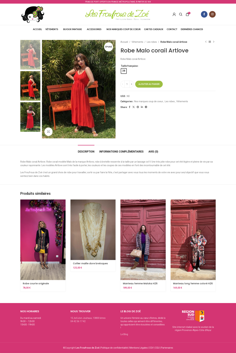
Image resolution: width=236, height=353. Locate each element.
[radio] (123, 71)
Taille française (129, 66)
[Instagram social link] (212, 14)
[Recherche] (180, 14)
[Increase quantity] (131, 84)
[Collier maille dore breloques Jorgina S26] (93, 230)
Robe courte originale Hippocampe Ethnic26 (36, 285)
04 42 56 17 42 (78, 321)
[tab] (86, 150)
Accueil (124, 42)
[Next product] (214, 42)
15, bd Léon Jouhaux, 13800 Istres (88, 318)
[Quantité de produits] (127, 84)
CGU (157, 347)
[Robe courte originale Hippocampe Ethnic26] (43, 240)
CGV (151, 347)
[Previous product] (206, 42)
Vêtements (137, 42)
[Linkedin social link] (142, 107)
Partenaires (167, 347)
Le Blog (124, 334)
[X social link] (133, 107)
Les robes (152, 42)
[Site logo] (32, 14)
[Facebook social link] (204, 14)
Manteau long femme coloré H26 (193, 283)
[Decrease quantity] (122, 84)
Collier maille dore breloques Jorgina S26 (90, 265)
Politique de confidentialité (114, 347)
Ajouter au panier (148, 84)
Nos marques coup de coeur (148, 101)
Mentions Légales (138, 347)
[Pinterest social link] (138, 107)
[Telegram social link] (146, 107)
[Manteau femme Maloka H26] (143, 240)
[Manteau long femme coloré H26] (193, 240)
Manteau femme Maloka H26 (140, 283)
